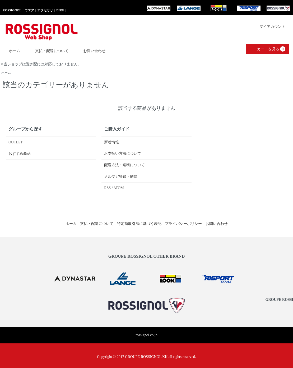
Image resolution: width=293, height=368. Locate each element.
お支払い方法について (122, 154)
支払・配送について (47, 51)
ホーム (10, 51)
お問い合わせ (90, 51)
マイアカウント (269, 26)
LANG (189, 8)
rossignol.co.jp (146, 335)
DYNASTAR (158, 8)
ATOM (118, 188)
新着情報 (111, 142)
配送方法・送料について (124, 165)
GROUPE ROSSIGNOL (278, 8)
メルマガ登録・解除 (120, 177)
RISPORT (249, 8)
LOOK (218, 8)
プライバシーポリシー (183, 224)
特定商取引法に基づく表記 (139, 224)
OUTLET (15, 142)
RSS (107, 188)
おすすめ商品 (19, 154)
